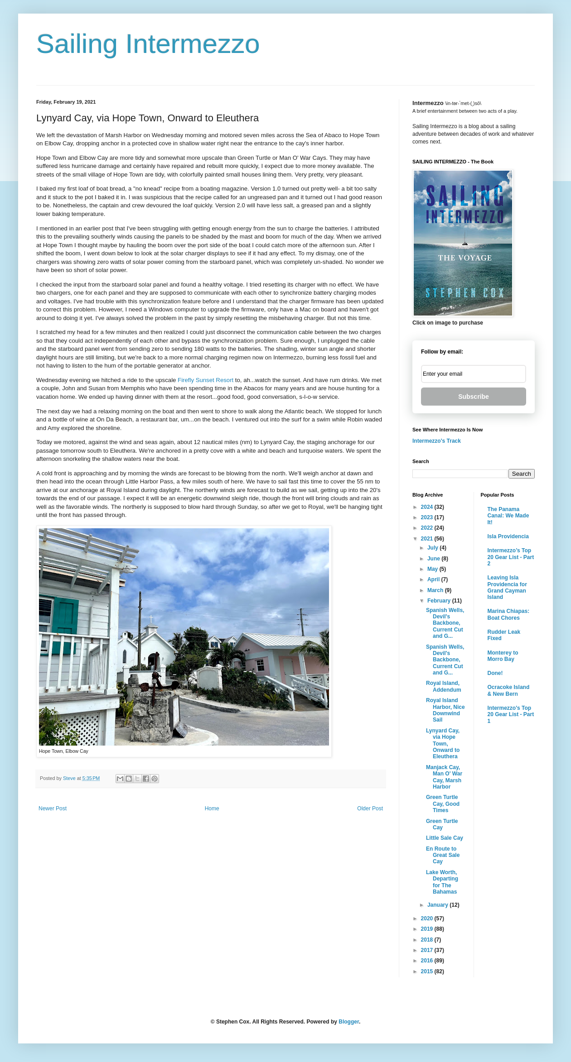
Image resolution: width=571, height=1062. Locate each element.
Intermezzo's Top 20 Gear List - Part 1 (511, 714)
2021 (428, 539)
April (434, 579)
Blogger (349, 1022)
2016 (428, 960)
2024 (428, 507)
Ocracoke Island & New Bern (509, 690)
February (439, 601)
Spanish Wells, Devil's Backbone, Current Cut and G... (445, 623)
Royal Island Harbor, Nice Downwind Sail (445, 710)
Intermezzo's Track (436, 441)
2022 (428, 528)
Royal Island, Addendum (443, 686)
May (433, 569)
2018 (428, 940)
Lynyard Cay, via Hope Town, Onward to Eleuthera (443, 743)
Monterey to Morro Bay (503, 656)
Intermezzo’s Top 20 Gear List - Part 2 (511, 557)
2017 (428, 950)
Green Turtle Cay (442, 824)
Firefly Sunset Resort (205, 380)
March (436, 590)
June (434, 558)
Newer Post (53, 808)
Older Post (370, 808)
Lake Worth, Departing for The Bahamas (442, 882)
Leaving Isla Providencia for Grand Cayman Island (507, 587)
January (438, 905)
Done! (495, 673)
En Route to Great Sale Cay (443, 855)
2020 (428, 918)
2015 (428, 971)
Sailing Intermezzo (148, 44)
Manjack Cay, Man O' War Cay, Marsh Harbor (444, 777)
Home (212, 808)
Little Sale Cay (444, 838)
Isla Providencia (508, 536)
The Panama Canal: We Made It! (508, 516)
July (433, 548)
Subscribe (473, 396)
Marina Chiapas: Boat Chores (509, 614)
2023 (428, 517)
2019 (428, 929)
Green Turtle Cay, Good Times (443, 803)
